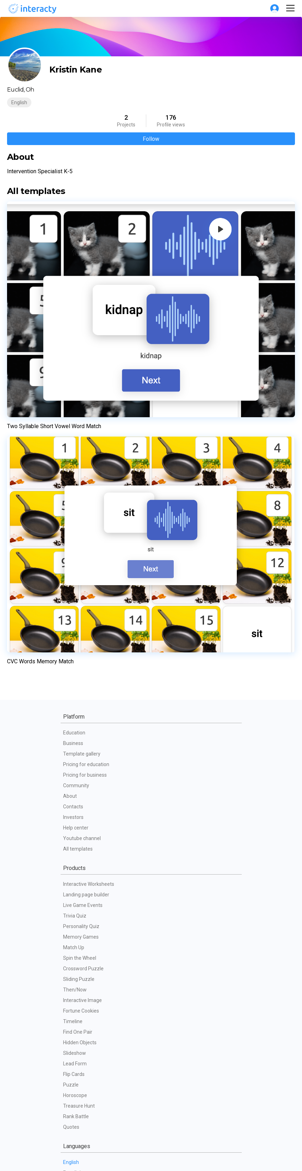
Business (73, 359)
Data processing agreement (94, 1045)
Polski (69, 851)
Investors (73, 433)
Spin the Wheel (79, 573)
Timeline (72, 637)
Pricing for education (86, 380)
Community (76, 401)
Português (74, 799)
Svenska (72, 915)
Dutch (69, 883)
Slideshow (74, 668)
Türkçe (70, 957)
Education (74, 348)
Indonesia (74, 894)
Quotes (71, 742)
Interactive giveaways (87, 1101)
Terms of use (78, 1013)
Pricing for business (85, 390)
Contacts (73, 422)
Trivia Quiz (74, 531)
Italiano (71, 841)
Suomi (70, 936)
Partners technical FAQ (88, 1056)
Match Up (73, 563)
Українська (76, 862)
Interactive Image (82, 616)
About (70, 411)
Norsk (69, 904)
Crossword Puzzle (83, 584)
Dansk (70, 925)
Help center (75, 443)
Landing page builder (86, 510)
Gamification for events (89, 1091)
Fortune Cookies (81, 626)
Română (72, 947)
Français (72, 809)
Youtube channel (82, 454)
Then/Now (75, 605)
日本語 (70, 978)
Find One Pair (77, 647)
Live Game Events (83, 521)
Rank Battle (76, 732)
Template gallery (81, 369)
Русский (72, 820)
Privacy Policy (78, 1024)
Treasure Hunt (79, 721)
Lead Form (75, 679)
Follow (151, 139)
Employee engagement (89, 1112)
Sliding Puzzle (78, 594)
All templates (78, 464)
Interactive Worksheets (88, 499)
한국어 (70, 968)
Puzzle (71, 700)
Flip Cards (74, 690)
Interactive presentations (91, 1123)
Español (72, 788)
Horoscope (75, 711)
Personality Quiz (81, 542)
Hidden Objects (80, 658)
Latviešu (72, 873)
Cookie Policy (77, 1035)
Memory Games (81, 552)
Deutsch (72, 830)
